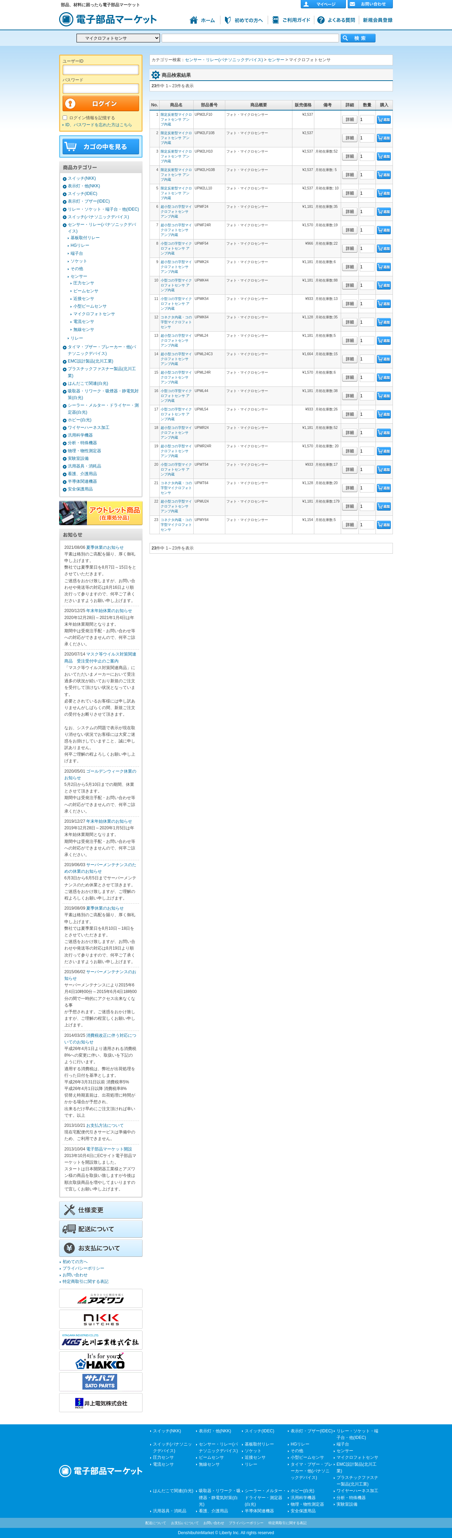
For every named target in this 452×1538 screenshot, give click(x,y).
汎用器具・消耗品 (84, 466)
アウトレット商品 (101, 513)
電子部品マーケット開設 (109, 1149)
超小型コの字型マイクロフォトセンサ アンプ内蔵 (176, 211)
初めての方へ (75, 1261)
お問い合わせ (75, 1274)
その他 (77, 268)
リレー (77, 338)
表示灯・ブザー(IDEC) (89, 201)
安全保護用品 (80, 489)
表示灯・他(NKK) (84, 186)
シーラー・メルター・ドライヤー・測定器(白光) (265, 1497)
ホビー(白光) (79, 419)
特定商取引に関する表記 (85, 1281)
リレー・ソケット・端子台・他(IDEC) (103, 209)
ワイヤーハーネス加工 (89, 427)
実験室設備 (78, 458)
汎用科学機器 (80, 435)
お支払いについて (185, 1523)
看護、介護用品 (82, 473)
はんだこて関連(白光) (88, 383)
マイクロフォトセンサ (94, 313)
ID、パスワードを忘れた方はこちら (98, 124)
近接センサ (83, 298)
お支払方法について (105, 1125)
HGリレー (80, 245)
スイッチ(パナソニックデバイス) (98, 216)
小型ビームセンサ (90, 306)
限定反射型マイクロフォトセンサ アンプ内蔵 (176, 119)
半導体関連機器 (82, 481)
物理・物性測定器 (84, 450)
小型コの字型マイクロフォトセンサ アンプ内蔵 (176, 248)
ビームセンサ (85, 290)
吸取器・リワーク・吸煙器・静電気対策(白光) (220, 1497)
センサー (79, 276)
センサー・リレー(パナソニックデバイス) (224, 59)
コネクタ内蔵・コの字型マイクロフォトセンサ (176, 322)
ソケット (79, 261)
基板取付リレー (85, 237)
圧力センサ (83, 282)
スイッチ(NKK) (82, 178)
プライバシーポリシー (83, 1268)
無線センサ (83, 329)
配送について (155, 1523)
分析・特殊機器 (82, 442)
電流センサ (83, 321)
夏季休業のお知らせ (105, 547)
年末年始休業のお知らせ (109, 610)
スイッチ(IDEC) (82, 193)
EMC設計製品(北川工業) (90, 361)
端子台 (77, 253)
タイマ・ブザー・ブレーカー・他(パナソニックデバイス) (311, 1471)
